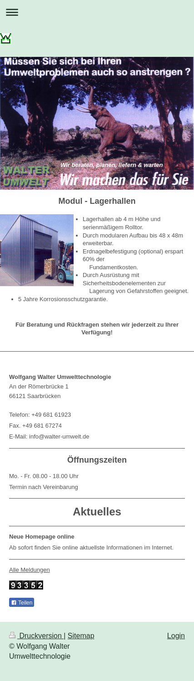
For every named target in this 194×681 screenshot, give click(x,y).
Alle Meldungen (29, 569)
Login (176, 636)
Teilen (21, 603)
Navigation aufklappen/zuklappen (97, 12)
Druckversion (36, 636)
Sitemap (81, 636)
